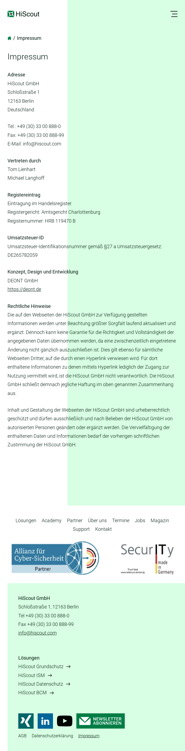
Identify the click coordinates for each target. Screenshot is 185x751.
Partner (75, 520)
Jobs (140, 520)
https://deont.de (24, 289)
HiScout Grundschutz (40, 666)
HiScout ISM (31, 675)
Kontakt (103, 529)
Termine (120, 520)
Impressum (88, 735)
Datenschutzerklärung (52, 735)
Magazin (160, 520)
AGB (22, 735)
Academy (52, 520)
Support (81, 529)
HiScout (24, 14)
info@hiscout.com (37, 633)
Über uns (97, 520)
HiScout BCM (32, 692)
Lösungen (26, 520)
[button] (175, 14)
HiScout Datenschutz (40, 684)
